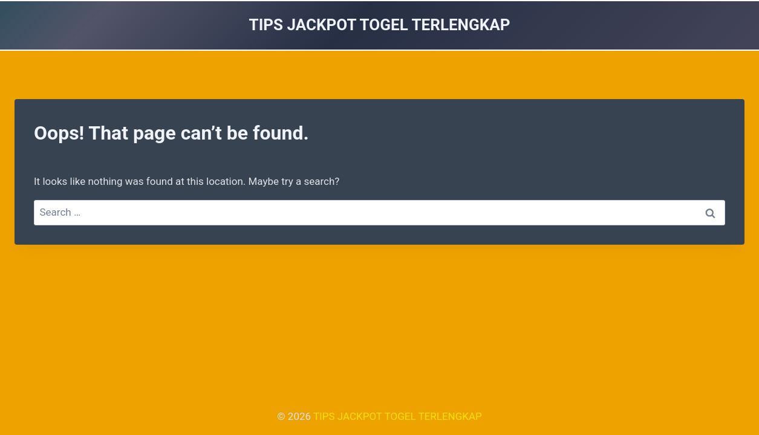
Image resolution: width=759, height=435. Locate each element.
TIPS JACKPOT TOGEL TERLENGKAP (397, 416)
